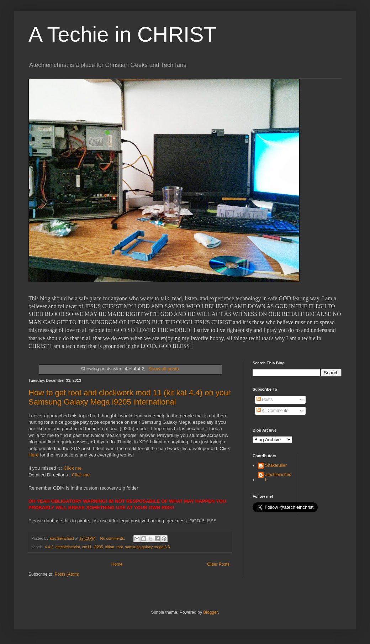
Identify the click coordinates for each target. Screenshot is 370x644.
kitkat (109, 547)
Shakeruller (276, 465)
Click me (73, 468)
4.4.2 (49, 547)
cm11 (86, 547)
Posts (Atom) (66, 574)
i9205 (98, 547)
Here (33, 455)
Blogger (210, 612)
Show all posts (163, 368)
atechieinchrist (68, 547)
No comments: (113, 538)
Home (117, 564)
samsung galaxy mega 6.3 (147, 547)
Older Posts (218, 564)
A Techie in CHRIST (122, 34)
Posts (265, 399)
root (119, 547)
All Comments (272, 410)
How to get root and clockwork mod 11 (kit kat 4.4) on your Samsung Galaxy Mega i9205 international (129, 397)
